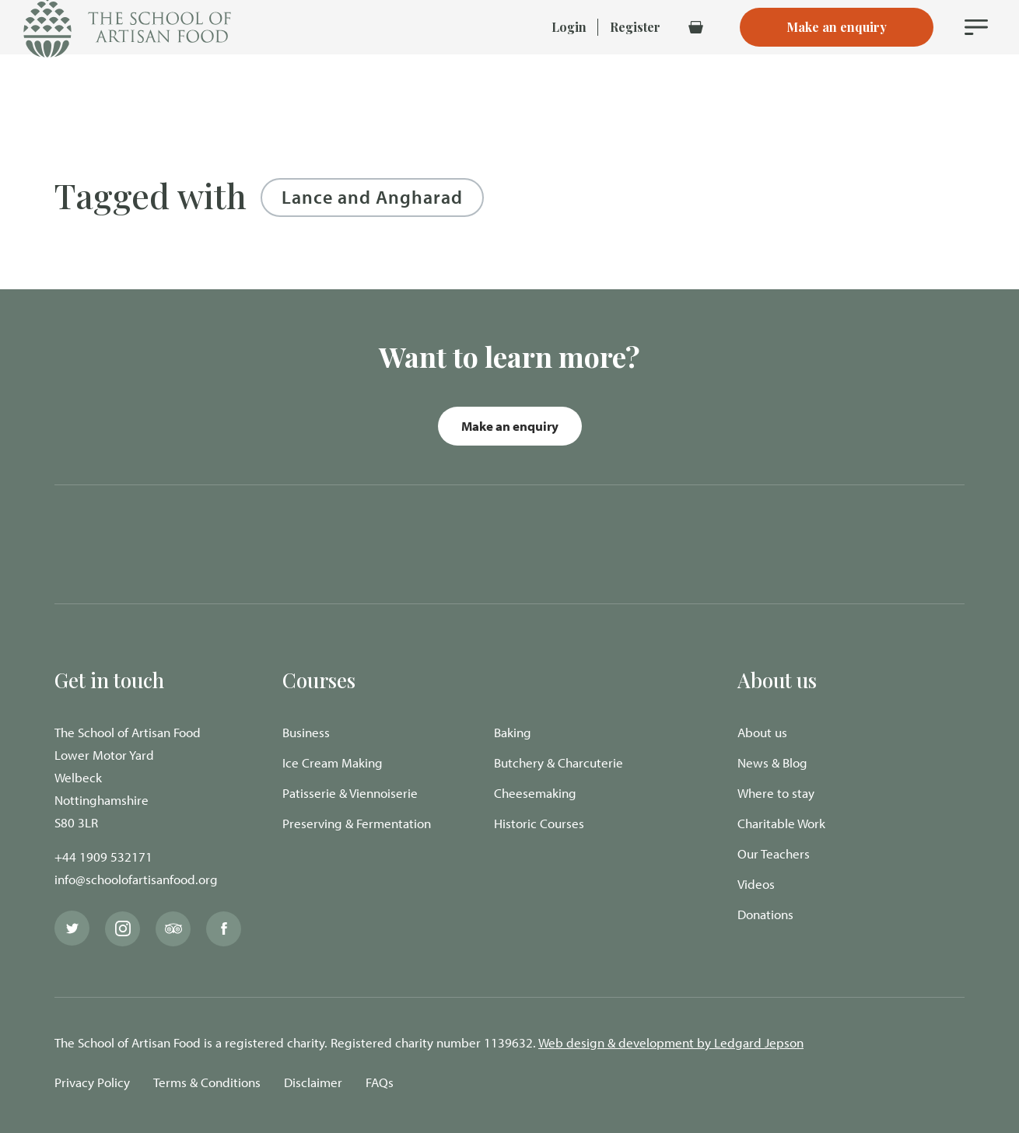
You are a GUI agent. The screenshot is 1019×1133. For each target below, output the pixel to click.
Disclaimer (313, 1082)
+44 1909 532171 (103, 856)
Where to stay (775, 793)
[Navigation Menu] (976, 54)
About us (762, 732)
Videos (756, 884)
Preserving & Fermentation (356, 823)
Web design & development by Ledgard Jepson (671, 1042)
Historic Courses (539, 823)
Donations (765, 914)
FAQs (380, 1082)
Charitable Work (781, 823)
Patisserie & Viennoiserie (350, 793)
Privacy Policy (92, 1082)
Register (635, 54)
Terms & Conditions (207, 1082)
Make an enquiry (510, 426)
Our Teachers (773, 853)
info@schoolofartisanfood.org (136, 879)
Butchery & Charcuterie (558, 762)
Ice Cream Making (332, 762)
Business (306, 732)
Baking (512, 732)
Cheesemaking (535, 793)
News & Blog (772, 762)
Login (569, 54)
